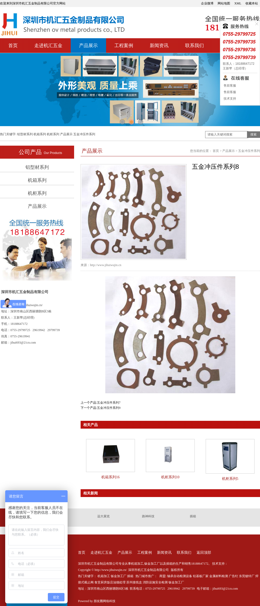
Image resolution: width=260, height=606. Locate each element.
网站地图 (224, 3)
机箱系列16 (110, 477)
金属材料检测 (218, 576)
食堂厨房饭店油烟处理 (110, 582)
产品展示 (88, 45)
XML (237, 3)
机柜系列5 (230, 479)
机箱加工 (104, 576)
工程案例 (123, 45)
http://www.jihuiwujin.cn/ (26, 305)
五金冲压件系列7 (108, 402)
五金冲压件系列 (84, 134)
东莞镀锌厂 (247, 576)
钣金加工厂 (118, 576)
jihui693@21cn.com (225, 588)
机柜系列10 (170, 477)
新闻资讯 (159, 45)
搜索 (253, 134)
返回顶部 (204, 553)
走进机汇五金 (48, 45)
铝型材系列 (25, 134)
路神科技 (148, 516)
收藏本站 (251, 3)
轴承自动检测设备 (179, 576)
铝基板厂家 (201, 576)
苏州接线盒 (134, 582)
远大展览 (103, 516)
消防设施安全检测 (155, 582)
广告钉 (233, 576)
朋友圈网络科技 (104, 601)
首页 (13, 45)
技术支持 (229, 98)
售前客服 (229, 85)
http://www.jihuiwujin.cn (105, 265)
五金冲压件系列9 (108, 408)
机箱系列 (40, 134)
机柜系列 (53, 134)
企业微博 (207, 3)
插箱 (193, 516)
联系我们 (194, 45)
